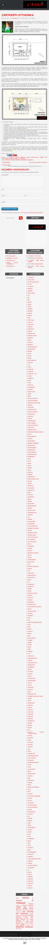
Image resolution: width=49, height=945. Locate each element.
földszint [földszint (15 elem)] (18, 911)
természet (30, 795)
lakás (29, 637)
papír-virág (30, 713)
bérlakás (30, 353)
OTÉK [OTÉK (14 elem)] (32, 922)
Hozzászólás (5, 174)
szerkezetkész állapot (33, 764)
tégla (29, 779)
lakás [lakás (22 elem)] (32, 918)
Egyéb (29, 397)
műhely (29, 677)
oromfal (30, 700)
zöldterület (30, 880)
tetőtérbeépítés (31, 829)
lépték (29, 651)
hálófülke (30, 521)
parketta (30, 724)
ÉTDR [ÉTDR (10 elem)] (32, 926)
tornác (29, 838)
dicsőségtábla (31, 389)
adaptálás (30, 292)
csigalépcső (31, 380)
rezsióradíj (30, 744)
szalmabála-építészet (33, 757)
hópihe (29, 545)
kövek (29, 626)
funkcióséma (31, 498)
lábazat (29, 630)
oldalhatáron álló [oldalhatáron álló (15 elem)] (20, 922)
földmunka (30, 496)
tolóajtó (29, 833)
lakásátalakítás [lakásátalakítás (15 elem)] (19, 919)
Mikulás (30, 671)
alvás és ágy (31, 321)
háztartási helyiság (32, 534)
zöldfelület (30, 878)
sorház (29, 753)
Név (3, 191)
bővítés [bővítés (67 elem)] (30, 907)
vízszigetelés (31, 869)
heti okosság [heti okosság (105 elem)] (28, 913)
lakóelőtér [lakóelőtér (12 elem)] (26, 919)
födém (29, 494)
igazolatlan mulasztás (33, 554)
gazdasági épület (32, 507)
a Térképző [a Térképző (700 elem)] (24, 903)
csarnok (30, 377)
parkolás (30, 727)
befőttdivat (30, 339)
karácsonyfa (31, 574)
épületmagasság (32, 453)
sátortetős (30, 748)
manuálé (30, 662)
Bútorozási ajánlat (10, 257)
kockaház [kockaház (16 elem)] (18, 918)
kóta (29, 621)
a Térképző (14, 18)
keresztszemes (31, 579)
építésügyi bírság (32, 431)
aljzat (29, 319)
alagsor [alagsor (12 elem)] (17, 899)
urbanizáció (31, 856)
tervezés (30, 802)
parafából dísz (31, 722)
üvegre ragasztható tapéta (34, 860)
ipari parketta (31, 563)
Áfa (28, 297)
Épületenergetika (32, 449)
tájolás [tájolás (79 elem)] (22, 926)
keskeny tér (31, 588)
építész (29, 436)
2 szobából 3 (31, 279)
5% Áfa (29, 285)
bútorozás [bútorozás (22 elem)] (25, 907)
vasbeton (30, 865)
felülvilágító (30, 487)
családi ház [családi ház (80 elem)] (21, 908)
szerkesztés (31, 762)
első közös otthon (32, 411)
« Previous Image (6, 164)
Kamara (30, 570)
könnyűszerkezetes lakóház (34, 608)
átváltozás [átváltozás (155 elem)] (29, 929)
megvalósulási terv (32, 664)
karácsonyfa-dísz (32, 577)
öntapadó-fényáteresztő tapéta (35, 698)
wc (28, 871)
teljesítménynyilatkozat (33, 788)
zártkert (30, 874)
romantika (30, 746)
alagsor (29, 306)
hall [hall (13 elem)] (20, 911)
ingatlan (30, 559)
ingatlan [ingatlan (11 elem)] (17, 916)
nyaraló (29, 686)
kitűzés (29, 592)
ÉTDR (29, 462)
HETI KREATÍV (31, 541)
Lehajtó (29, 646)
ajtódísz (30, 303)
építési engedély (32, 424)
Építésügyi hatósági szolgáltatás (36, 433)
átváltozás (22, 159)
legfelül (29, 644)
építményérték (31, 442)
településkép (31, 782)
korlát (29, 619)
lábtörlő (29, 635)
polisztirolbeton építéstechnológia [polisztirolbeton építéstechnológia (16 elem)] (24, 923)
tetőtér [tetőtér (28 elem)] (17, 926)
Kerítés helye (37, 257)
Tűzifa (29, 847)
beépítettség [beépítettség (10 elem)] (30, 905)
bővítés (28, 157)
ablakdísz (30, 290)
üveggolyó (30, 858)
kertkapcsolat (31, 586)
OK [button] (24, 942)
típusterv (30, 831)
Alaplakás (30, 310)
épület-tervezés (35, 157)
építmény (30, 440)
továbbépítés (31, 840)
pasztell (30, 729)
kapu (29, 572)
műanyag (30, 675)
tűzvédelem (31, 849)
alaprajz (17, 157)
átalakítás (22, 157)
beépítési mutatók (32, 337)
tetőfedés (30, 820)
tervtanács (30, 815)
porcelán (30, 737)
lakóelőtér (30, 642)
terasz (29, 791)
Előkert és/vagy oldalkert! (37, 265)
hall (29, 518)
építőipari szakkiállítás (33, 444)
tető (29, 818)
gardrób (30, 503)
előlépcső (30, 406)
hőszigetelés (31, 547)
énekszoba (30, 418)
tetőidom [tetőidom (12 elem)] (31, 924)
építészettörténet (32, 438)
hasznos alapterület (32, 527)
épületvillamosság (32, 456)
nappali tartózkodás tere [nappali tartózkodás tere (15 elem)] (22, 921)
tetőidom (30, 822)
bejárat (29, 341)
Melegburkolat (31, 666)
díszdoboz (30, 391)
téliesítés (30, 784)
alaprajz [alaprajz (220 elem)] (25, 899)
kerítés (29, 581)
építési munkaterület (33, 427)
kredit (29, 628)
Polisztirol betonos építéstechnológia (36, 734)
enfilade (30, 420)
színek (29, 766)
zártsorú (30, 876)
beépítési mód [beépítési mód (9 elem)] (19, 906)
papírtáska (30, 720)
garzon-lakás (31, 505)
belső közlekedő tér (32, 348)
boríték (29, 357)
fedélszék (30, 476)
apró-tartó (30, 324)
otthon (29, 702)
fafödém (30, 469)
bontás (29, 355)
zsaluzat (30, 887)
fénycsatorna (31, 492)
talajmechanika (31, 775)
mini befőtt (30, 673)
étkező (29, 465)
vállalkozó (30, 862)
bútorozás (30, 364)
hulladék (30, 550)
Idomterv (30, 552)
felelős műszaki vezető (33, 480)
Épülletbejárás (31, 458)
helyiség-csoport (32, 536)
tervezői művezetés (32, 809)
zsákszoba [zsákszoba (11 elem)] (28, 926)
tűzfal (29, 844)
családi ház (30, 371)
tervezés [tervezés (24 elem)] (18, 925)
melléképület (31, 668)
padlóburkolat (31, 704)
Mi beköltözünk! (6, 162)
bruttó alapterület (32, 362)
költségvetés (31, 604)
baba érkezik (31, 330)
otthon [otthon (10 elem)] (27, 922)
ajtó (29, 301)
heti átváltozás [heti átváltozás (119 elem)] (22, 915)
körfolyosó (30, 617)
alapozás (30, 315)
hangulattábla (31, 525)
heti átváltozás (29, 159)
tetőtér (29, 824)
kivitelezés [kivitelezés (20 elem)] (30, 916)
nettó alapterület (32, 682)
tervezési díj (31, 804)
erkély (29, 460)
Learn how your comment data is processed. (32, 214)
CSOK (29, 384)
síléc (29, 750)
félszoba (30, 483)
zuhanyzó (30, 889)
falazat (29, 471)
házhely (30, 532)
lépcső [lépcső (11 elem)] (32, 919)
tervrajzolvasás (31, 813)
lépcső (29, 648)
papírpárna (30, 715)
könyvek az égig (32, 612)
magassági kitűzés (32, 659)
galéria (29, 500)
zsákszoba (30, 882)
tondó (29, 835)
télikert (29, 786)
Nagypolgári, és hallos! (12, 259)
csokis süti (30, 386)
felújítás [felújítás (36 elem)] (25, 910)
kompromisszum (13, 158)
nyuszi (29, 693)
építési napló (31, 429)
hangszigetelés (31, 523)
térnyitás (30, 800)
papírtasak (30, 718)
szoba (29, 768)
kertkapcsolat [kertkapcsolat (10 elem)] (21, 916)
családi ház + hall (32, 375)
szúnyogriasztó (31, 771)
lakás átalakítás (31, 639)
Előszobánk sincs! (10, 262)
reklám (29, 741)
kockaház (30, 601)
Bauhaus (30, 332)
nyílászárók (30, 689)
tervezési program (32, 806)
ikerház (29, 556)
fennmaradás (31, 489)
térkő (29, 793)
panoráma (30, 711)
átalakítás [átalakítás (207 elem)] (20, 928)
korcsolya (30, 615)
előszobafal (30, 409)
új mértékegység (32, 853)
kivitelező (30, 597)
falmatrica (30, 474)
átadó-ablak (31, 326)
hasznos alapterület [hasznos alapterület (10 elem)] (25, 911)
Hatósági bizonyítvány (33, 530)
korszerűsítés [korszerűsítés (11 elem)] (25, 918)
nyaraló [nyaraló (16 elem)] (31, 921)
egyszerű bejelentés (33, 402)
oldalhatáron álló (32, 695)
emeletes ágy (31, 415)
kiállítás (30, 590)
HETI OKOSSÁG (32, 543)
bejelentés (30, 344)
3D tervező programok (33, 283)
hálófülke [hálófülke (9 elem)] (31, 915)
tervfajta (30, 811)
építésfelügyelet (32, 422)
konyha (29, 610)
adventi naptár (31, 294)
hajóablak (30, 516)
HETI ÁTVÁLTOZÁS (33, 539)
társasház (30, 777)
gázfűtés (30, 509)
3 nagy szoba (31, 281)
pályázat (30, 709)
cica (29, 366)
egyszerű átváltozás (33, 400)
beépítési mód (31, 335)
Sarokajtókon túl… (10, 267)
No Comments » (22, 158)
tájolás (29, 773)
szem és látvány (32, 759)
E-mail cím (14, 197)
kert (29, 583)
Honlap (3, 203)
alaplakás (30, 312)
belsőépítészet (31, 350)
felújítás (42, 157)
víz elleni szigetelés (32, 867)
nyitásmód (30, 691)
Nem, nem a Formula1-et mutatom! (37, 162)
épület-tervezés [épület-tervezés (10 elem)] (19, 930)
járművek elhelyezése (33, 568)
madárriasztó (31, 657)
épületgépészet (31, 451)
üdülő (29, 851)
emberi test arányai (32, 413)
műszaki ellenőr (31, 680)
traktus (29, 842)
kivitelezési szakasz (32, 595)
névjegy (30, 684)
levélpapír (30, 653)
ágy (29, 299)
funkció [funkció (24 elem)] (31, 910)
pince (29, 731)
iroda (29, 565)
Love (29, 655)
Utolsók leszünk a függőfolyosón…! (14, 265)
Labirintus (30, 633)
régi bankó (30, 739)
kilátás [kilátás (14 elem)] (26, 916)
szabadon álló (31, 755)
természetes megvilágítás (34, 797)
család (29, 368)
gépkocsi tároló (31, 512)
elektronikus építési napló (34, 404)
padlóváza (30, 707)
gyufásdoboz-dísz (32, 514)
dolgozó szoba (31, 393)
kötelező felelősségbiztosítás (35, 624)
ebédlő (29, 395)
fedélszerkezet (31, 478)
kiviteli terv (30, 599)
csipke (29, 382)
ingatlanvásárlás (32, 561)
